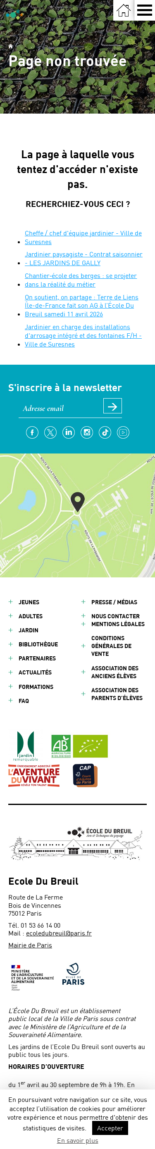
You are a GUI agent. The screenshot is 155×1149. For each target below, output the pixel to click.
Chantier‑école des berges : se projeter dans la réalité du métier (81, 279)
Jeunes (29, 601)
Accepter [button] (110, 1128)
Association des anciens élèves (114, 672)
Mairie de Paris (30, 945)
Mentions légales (118, 623)
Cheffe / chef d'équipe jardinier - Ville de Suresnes (83, 237)
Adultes (31, 616)
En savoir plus (77, 1140)
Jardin (28, 630)
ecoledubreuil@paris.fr (59, 933)
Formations (36, 686)
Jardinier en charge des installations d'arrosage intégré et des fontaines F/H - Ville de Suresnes (83, 335)
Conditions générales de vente (111, 645)
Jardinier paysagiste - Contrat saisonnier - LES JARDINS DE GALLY (84, 258)
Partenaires (37, 658)
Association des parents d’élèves (117, 693)
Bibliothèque (38, 644)
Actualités (35, 672)
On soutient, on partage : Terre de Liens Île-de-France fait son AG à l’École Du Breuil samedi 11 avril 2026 (81, 305)
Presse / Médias (114, 601)
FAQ (24, 700)
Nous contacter (115, 616)
